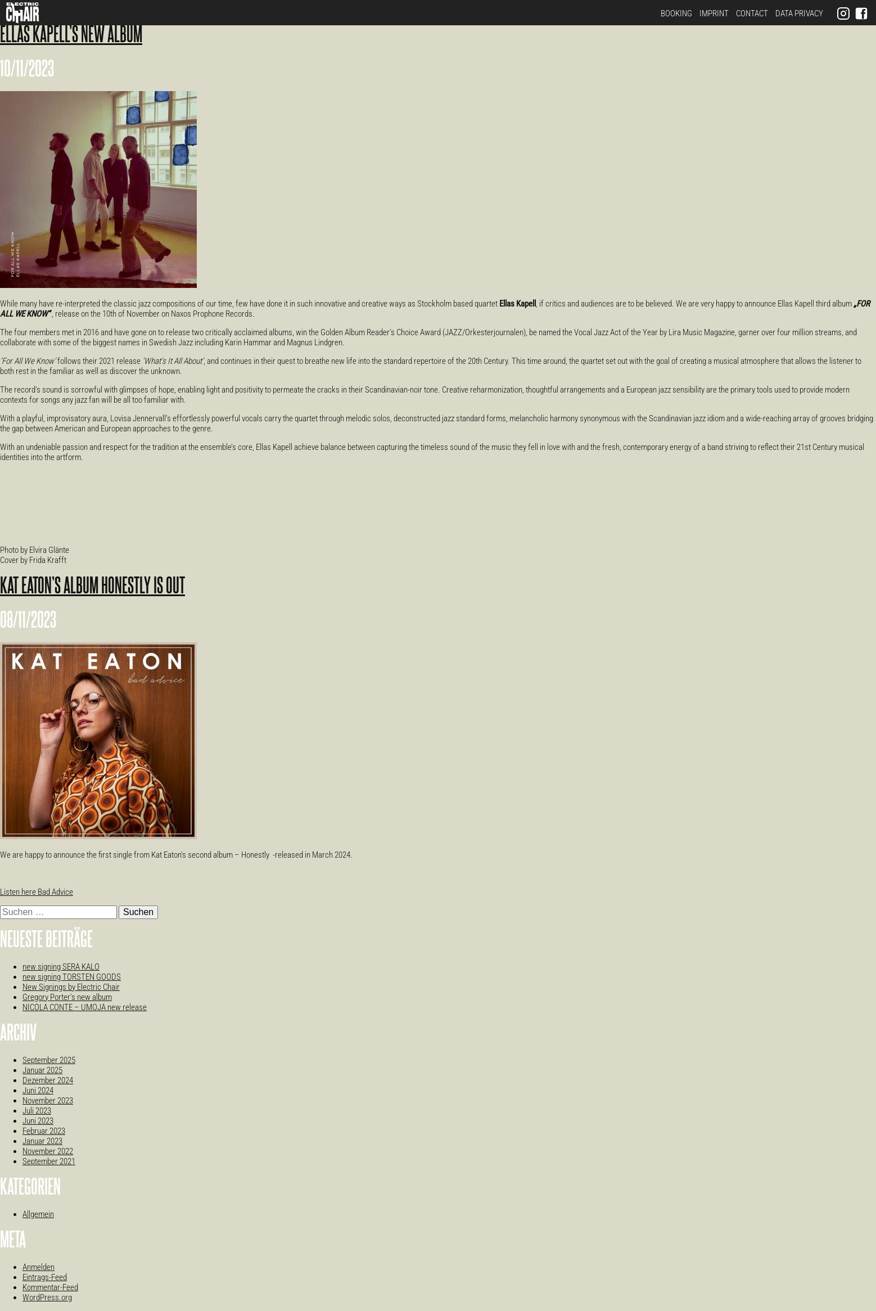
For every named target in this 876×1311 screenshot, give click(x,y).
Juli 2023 (36, 1111)
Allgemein (38, 1214)
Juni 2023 (37, 1121)
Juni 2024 (37, 1090)
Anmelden (38, 1267)
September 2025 (48, 1060)
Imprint (714, 13)
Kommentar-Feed (50, 1287)
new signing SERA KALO (61, 967)
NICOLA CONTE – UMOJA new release (84, 1007)
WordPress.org (47, 1297)
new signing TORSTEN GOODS (71, 977)
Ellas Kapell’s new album (71, 35)
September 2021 (48, 1161)
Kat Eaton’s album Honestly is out (92, 586)
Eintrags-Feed (44, 1277)
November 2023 (47, 1101)
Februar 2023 (43, 1131)
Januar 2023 (42, 1141)
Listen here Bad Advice (36, 892)
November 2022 (47, 1151)
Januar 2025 (42, 1070)
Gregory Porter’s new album (67, 997)
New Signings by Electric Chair (71, 987)
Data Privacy (799, 13)
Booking (676, 13)
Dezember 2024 (47, 1080)
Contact (752, 13)
